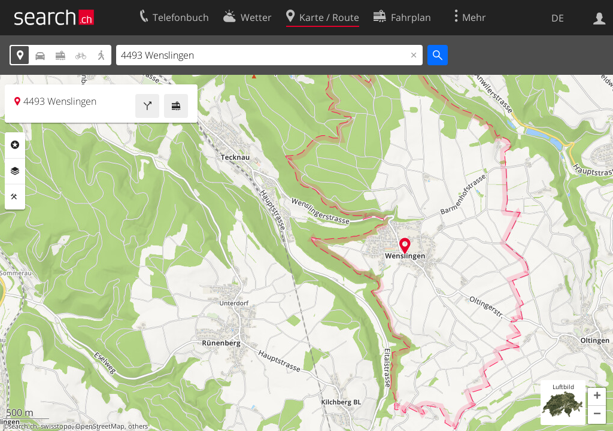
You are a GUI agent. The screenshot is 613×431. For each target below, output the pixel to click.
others (138, 426)
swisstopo (56, 426)
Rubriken (15, 144)
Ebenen (15, 171)
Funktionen (15, 197)
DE (557, 18)
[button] (597, 397)
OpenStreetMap (100, 426)
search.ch (22, 426)
